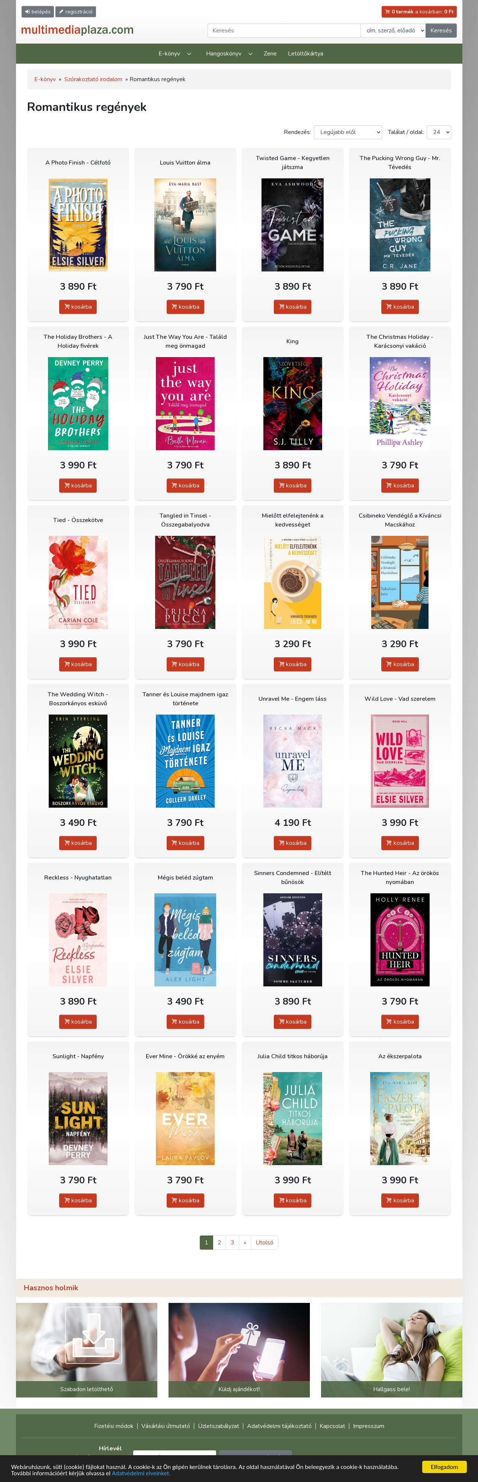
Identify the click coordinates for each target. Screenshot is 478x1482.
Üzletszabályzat (218, 1426)
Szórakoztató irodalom (93, 79)
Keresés (441, 30)
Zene (270, 54)
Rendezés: (297, 132)
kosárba (78, 307)
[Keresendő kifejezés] (284, 30)
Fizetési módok (114, 1426)
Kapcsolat (332, 1426)
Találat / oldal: (406, 132)
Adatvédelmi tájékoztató (279, 1426)
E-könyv (169, 54)
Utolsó (264, 1242)
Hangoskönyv (223, 54)
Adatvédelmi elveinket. (141, 1474)
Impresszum (368, 1426)
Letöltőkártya (305, 54)
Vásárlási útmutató (165, 1426)
